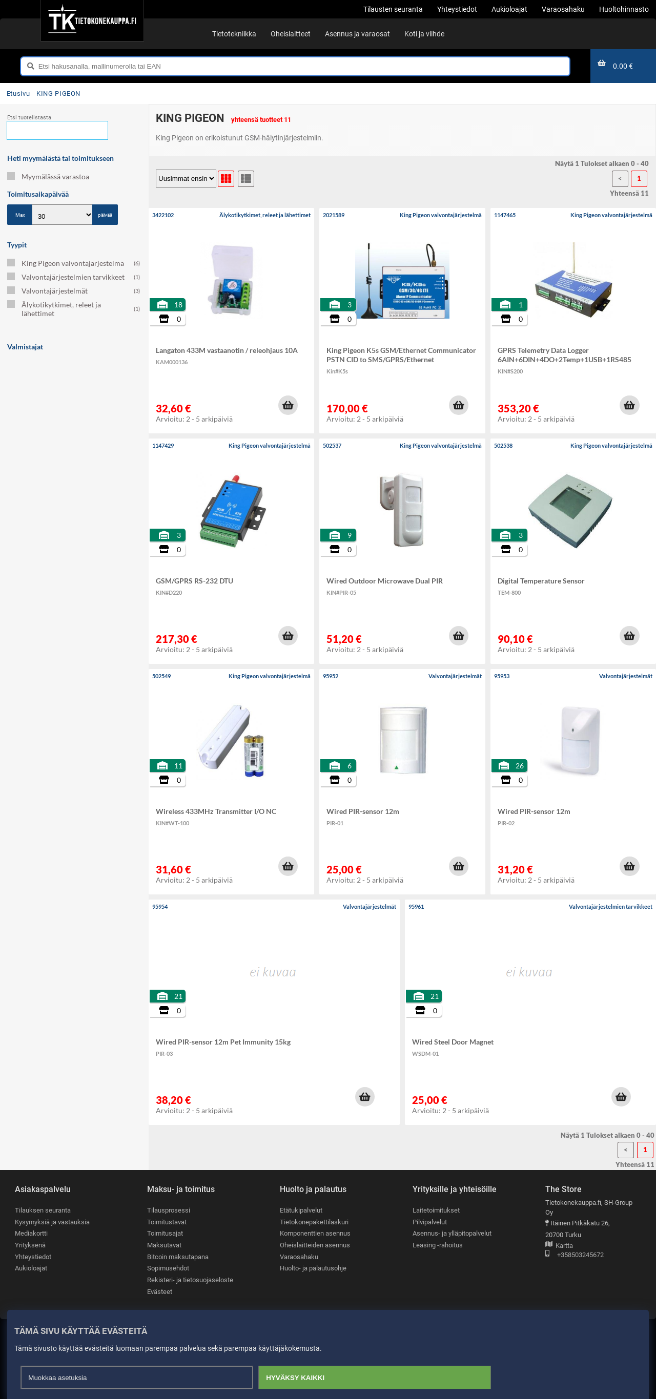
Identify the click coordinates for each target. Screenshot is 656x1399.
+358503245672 (574, 1255)
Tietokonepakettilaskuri (314, 1222)
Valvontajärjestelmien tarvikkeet (73, 277)
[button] (288, 405)
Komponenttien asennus (315, 1233)
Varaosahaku (299, 1257)
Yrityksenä (30, 1245)
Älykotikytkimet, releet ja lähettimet (73, 309)
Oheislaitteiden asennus (315, 1245)
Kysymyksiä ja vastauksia (52, 1222)
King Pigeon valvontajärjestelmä (73, 263)
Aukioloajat (31, 1268)
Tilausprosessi (168, 1210)
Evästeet (159, 1292)
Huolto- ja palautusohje (313, 1268)
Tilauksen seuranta (43, 1210)
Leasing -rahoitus (438, 1245)
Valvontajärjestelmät (73, 290)
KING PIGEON (58, 93)
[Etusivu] (92, 20)
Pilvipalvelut (430, 1222)
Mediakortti (31, 1233)
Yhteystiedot (33, 1257)
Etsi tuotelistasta (29, 117)
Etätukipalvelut (301, 1210)
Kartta (559, 1246)
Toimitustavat (167, 1222)
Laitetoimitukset (436, 1210)
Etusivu (18, 93)
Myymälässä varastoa (48, 176)
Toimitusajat (165, 1233)
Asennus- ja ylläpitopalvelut (452, 1233)
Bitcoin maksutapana (178, 1257)
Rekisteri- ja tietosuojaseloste (190, 1280)
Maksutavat (164, 1245)
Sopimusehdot (168, 1268)
